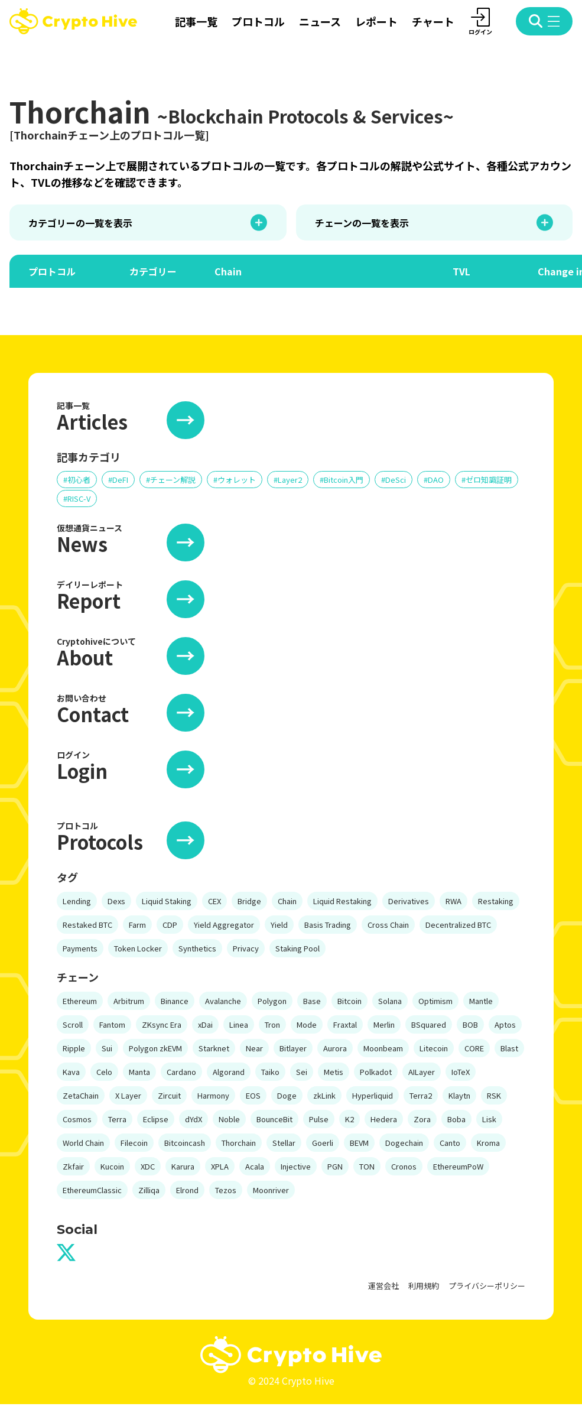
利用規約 (423, 1285)
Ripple (74, 1048)
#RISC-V (76, 498)
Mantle (481, 1000)
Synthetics (197, 948)
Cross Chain (388, 924)
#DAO (434, 479)
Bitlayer (293, 1048)
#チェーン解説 (171, 479)
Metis (333, 1071)
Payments (80, 948)
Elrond (187, 1190)
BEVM (359, 1142)
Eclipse (155, 1119)
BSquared (428, 1024)
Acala (254, 1166)
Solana (390, 1000)
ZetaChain (81, 1095)
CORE (474, 1048)
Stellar (283, 1142)
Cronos (404, 1166)
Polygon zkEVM (155, 1048)
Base (312, 1000)
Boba (456, 1119)
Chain (287, 901)
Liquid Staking (166, 901)
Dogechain (404, 1142)
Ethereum (80, 1000)
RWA (453, 901)
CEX (214, 901)
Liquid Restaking (342, 901)
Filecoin (134, 1142)
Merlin (384, 1024)
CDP (169, 924)
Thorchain (239, 1142)
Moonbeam (383, 1048)
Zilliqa (149, 1190)
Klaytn (459, 1095)
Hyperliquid (372, 1095)
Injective (296, 1166)
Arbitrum (128, 1000)
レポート (376, 21)
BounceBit (274, 1119)
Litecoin (434, 1048)
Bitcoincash (184, 1142)
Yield (279, 924)
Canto (450, 1142)
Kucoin (112, 1166)
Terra (117, 1119)
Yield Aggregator (224, 924)
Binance (174, 1000)
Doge (287, 1095)
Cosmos (77, 1119)
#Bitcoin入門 (341, 479)
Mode (307, 1024)
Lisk (489, 1119)
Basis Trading (327, 924)
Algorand (229, 1071)
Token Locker (138, 948)
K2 (349, 1119)
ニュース (320, 21)
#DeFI (118, 479)
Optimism (435, 1000)
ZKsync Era (161, 1024)
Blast (509, 1048)
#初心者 (76, 479)
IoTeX (460, 1071)
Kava (71, 1071)
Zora (422, 1119)
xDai (205, 1024)
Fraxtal (345, 1024)
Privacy (246, 948)
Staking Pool (297, 948)
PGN (335, 1166)
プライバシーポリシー (486, 1285)
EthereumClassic (92, 1190)
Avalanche (223, 1000)
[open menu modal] (544, 21)
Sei (301, 1071)
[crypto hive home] (73, 21)
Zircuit (169, 1095)
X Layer (128, 1095)
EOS (253, 1095)
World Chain (83, 1142)
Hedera (383, 1119)
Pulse (319, 1119)
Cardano (181, 1071)
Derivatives (408, 901)
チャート (433, 21)
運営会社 (383, 1285)
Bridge (249, 901)
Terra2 (420, 1095)
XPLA (220, 1166)
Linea (238, 1024)
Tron (272, 1024)
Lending (77, 901)
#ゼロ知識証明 (486, 479)
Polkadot (376, 1071)
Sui (107, 1048)
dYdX (193, 1119)
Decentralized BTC (458, 924)
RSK (494, 1095)
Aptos (505, 1024)
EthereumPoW (458, 1166)
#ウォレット (234, 479)
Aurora (335, 1048)
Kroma (488, 1142)
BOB (470, 1024)
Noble (229, 1119)
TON (367, 1166)
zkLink (324, 1095)
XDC (148, 1166)
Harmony (213, 1095)
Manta (139, 1071)
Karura (182, 1166)
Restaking (495, 901)
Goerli (322, 1142)
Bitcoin (349, 1000)
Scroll (73, 1024)
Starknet (214, 1048)
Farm (137, 924)
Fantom (112, 1024)
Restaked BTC (87, 924)
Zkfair (73, 1166)
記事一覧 (196, 21)
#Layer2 (288, 479)
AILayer (421, 1071)
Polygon (272, 1000)
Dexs (116, 901)
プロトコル (258, 21)
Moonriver (271, 1190)
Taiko (270, 1071)
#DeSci (393, 479)
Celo (104, 1071)
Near (254, 1048)
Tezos (225, 1190)
